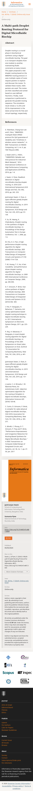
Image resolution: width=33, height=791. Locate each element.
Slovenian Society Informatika (19, 783)
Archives (12, 12)
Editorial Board (7, 707)
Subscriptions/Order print (11, 760)
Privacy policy (18, 786)
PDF (9, 538)
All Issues (5, 743)
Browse (4, 745)
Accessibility (7, 786)
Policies (4, 710)
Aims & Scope (7, 705)
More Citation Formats (14, 572)
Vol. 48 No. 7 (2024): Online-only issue (16, 14)
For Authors (6, 725)
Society (4, 755)
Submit (4, 723)
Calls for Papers (7, 727)
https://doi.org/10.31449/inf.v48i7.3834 (17, 530)
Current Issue (7, 740)
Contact (4, 758)
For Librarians (7, 763)
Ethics (4, 712)
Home (4, 12)
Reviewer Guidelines (9, 730)
